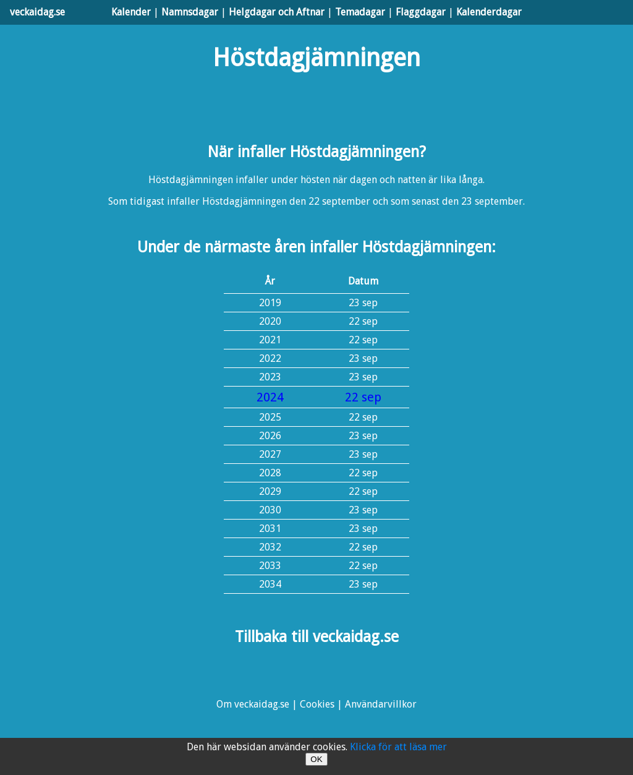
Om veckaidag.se (252, 704)
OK (316, 759)
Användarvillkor (381, 704)
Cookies (317, 704)
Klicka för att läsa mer (398, 747)
